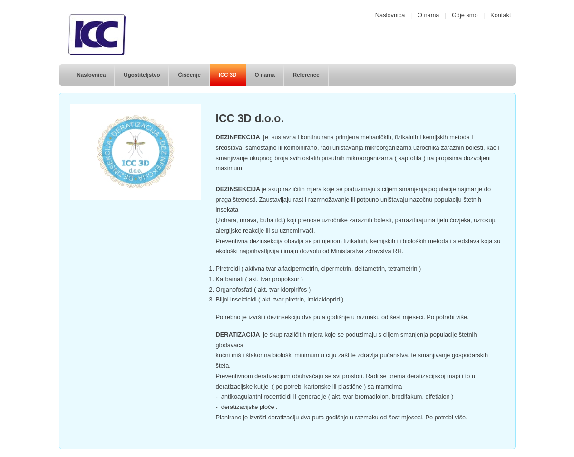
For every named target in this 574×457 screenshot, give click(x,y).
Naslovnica (390, 15)
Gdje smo (465, 15)
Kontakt (500, 15)
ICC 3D (228, 75)
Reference (306, 75)
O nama (428, 15)
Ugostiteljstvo (142, 75)
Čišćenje (189, 75)
